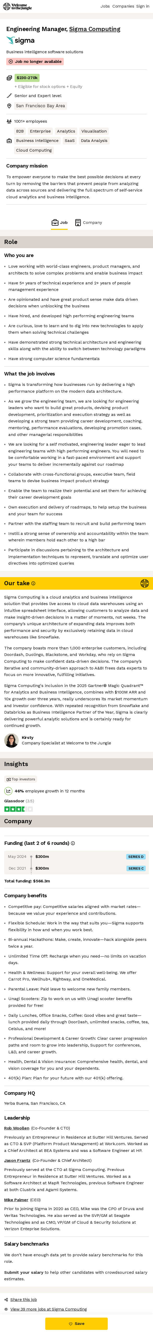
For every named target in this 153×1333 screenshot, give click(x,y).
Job (59, 222)
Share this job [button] (20, 1299)
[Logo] (17, 6)
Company (88, 222)
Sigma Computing (94, 29)
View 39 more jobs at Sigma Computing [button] (45, 1309)
